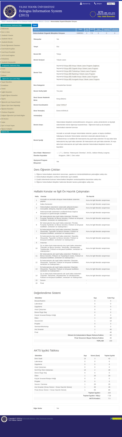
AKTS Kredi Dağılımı (8, 55)
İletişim (99, 4)
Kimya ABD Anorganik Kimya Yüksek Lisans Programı (82, 79)
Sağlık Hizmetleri (6, 92)
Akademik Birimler (12, 21)
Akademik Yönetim (7, 35)
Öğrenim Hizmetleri (7, 109)
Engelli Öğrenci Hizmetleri (9, 95)
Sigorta (3, 99)
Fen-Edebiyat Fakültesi (26, 21)
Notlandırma (5, 59)
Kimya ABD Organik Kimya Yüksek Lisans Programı (81, 68)
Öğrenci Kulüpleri (6, 129)
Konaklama (4, 85)
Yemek (3, 89)
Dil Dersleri (4, 119)
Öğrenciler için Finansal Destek (10, 102)
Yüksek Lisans (5, 72)
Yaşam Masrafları (6, 82)
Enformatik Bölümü (28, 418)
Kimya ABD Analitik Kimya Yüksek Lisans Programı (81, 77)
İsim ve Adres (5, 32)
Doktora (3, 75)
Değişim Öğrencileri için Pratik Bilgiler (13, 115)
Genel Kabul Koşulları (8, 49)
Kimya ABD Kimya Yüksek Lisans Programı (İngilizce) (81, 66)
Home (3, 21)
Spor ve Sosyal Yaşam (8, 125)
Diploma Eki (5, 132)
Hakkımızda (5, 29)
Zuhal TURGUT (61, 105)
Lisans (3, 69)
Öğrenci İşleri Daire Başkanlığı (10, 105)
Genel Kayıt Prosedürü (8, 52)
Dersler (47, 21)
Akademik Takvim (6, 39)
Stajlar (3, 122)
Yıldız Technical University (44, 418)
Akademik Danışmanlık (8, 62)
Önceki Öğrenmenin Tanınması (10, 45)
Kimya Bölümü (39, 21)
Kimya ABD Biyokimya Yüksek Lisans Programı (79, 74)
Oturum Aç (86, 4)
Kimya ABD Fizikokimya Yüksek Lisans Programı (80, 71)
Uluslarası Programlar (7, 112)
